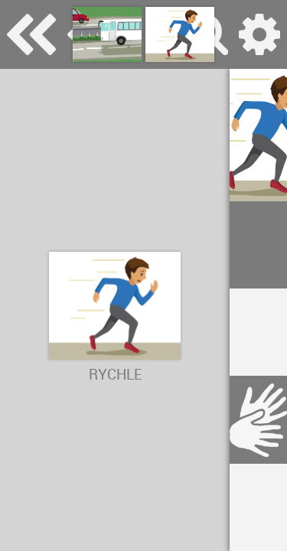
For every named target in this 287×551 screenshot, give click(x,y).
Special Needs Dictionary (31, 34)
